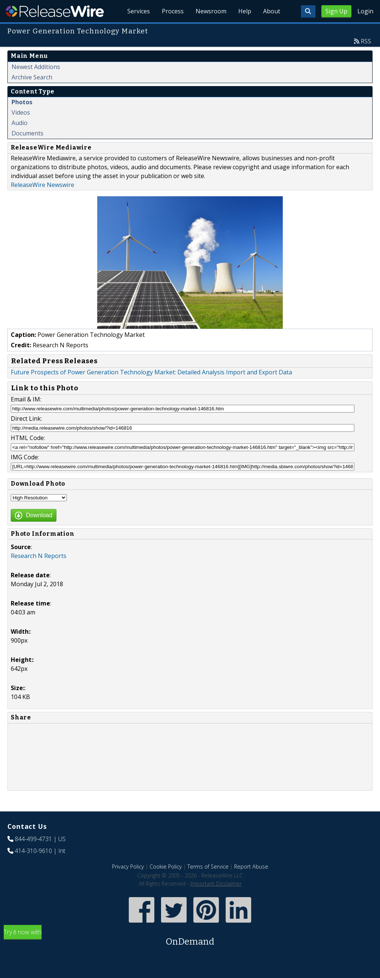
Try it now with (190, 938)
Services (138, 11)
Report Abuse (251, 866)
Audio (19, 123)
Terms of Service (208, 866)
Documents (27, 133)
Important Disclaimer (216, 883)
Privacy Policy (128, 866)
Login (365, 11)
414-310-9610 (33, 851)
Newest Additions (36, 67)
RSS (366, 41)
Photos (22, 102)
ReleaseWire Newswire (42, 185)
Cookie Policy (166, 866)
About (271, 11)
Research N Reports (38, 556)
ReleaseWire (55, 11)
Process (173, 11)
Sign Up (336, 11)
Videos (21, 112)
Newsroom (211, 11)
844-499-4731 (33, 839)
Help (244, 11)
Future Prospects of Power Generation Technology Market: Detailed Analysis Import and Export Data (151, 372)
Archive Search (32, 77)
